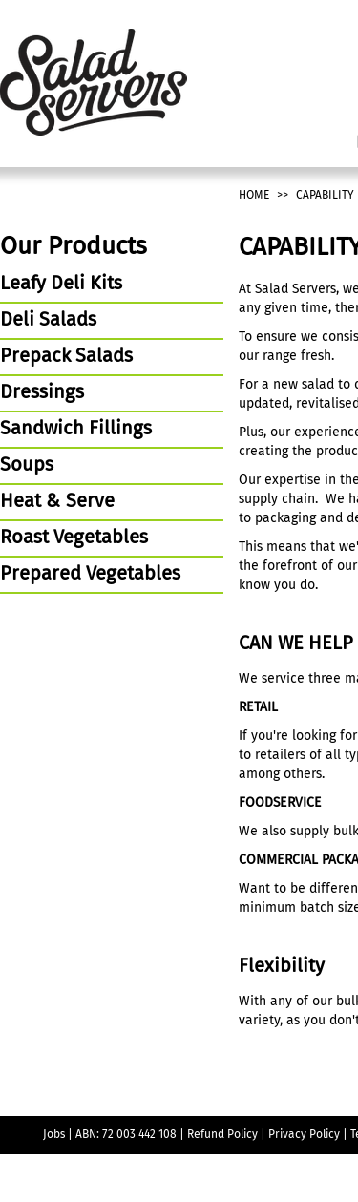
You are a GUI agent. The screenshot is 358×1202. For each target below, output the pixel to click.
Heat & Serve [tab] (57, 502)
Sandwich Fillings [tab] (76, 429)
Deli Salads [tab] (48, 320)
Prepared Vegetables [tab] (90, 574)
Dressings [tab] (42, 393)
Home (254, 195)
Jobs (54, 1135)
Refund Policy (222, 1135)
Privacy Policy (304, 1135)
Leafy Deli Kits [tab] (61, 284)
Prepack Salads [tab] (66, 357)
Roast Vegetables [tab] (74, 538)
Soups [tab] (26, 465)
